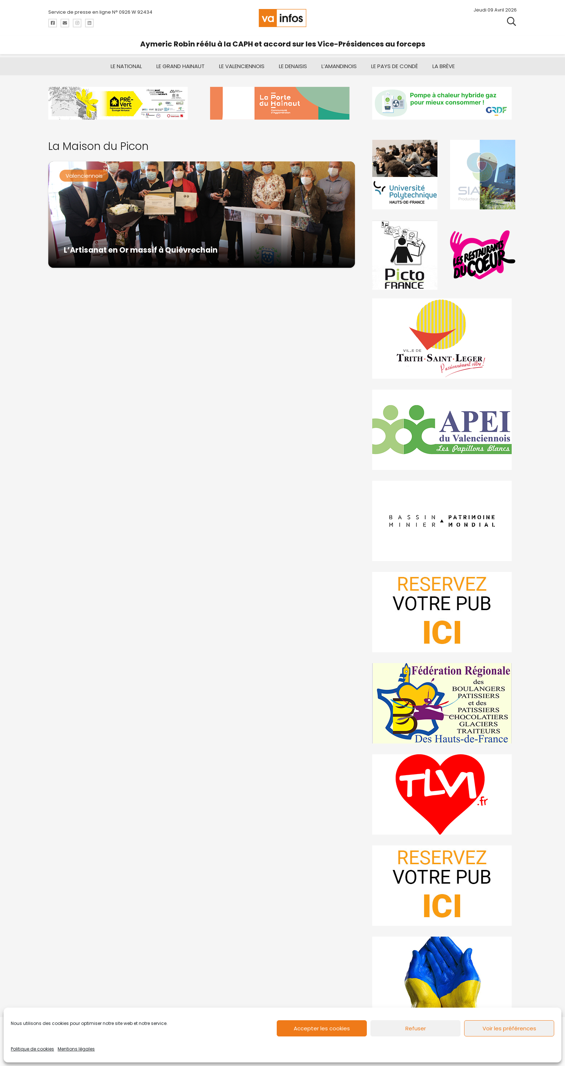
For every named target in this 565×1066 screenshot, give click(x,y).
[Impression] (444, 430)
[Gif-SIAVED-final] (483, 174)
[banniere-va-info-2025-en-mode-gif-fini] (444, 103)
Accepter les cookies (322, 1028)
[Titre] (52, 23)
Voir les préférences (509, 1028)
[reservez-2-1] (444, 885)
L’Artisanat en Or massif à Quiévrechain (141, 250)
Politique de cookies (32, 1049)
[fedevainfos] (444, 703)
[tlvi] (444, 794)
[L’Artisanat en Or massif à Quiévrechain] (201, 214)
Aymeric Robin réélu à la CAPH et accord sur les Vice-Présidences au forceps (282, 44)
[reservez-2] (444, 612)
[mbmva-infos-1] (444, 521)
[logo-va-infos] (282, 18)
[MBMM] (120, 103)
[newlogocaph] (282, 103)
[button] (511, 22)
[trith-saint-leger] (444, 338)
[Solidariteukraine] (444, 977)
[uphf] (405, 174)
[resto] (483, 255)
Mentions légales (76, 1049)
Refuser (415, 1028)
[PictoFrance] (405, 255)
